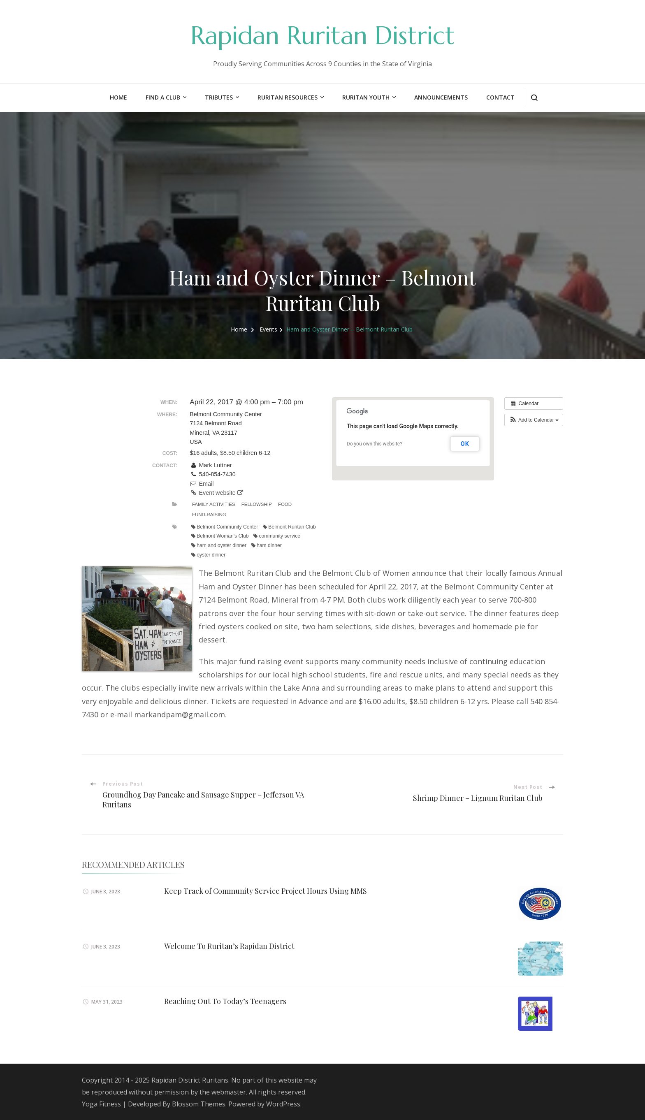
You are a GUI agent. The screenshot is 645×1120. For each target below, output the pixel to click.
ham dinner (266, 545)
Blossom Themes (198, 1103)
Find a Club (163, 97)
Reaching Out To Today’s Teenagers (225, 1001)
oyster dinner (208, 555)
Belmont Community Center (224, 527)
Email (201, 483)
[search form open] (534, 97)
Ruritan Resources (288, 97)
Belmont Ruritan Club (289, 527)
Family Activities (213, 504)
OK (465, 444)
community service (276, 536)
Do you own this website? (374, 444)
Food (285, 504)
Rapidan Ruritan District (322, 35)
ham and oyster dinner (218, 545)
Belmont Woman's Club (219, 536)
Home (118, 97)
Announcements (441, 97)
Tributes (219, 97)
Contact (500, 97)
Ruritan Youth (366, 97)
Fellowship (256, 504)
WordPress (283, 1103)
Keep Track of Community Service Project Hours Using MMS (265, 891)
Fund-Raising (209, 514)
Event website (216, 492)
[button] (534, 420)
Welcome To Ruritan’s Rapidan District (229, 946)
